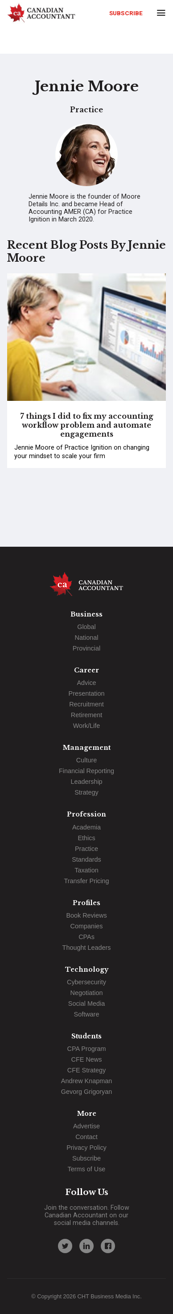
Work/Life (86, 725)
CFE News (86, 1059)
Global (86, 626)
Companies (86, 926)
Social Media (86, 1003)
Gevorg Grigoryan (86, 1091)
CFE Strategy (86, 1070)
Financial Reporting (86, 770)
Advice (86, 682)
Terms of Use (87, 1169)
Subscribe (126, 13)
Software (86, 1014)
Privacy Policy (86, 1147)
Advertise (86, 1126)
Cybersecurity (86, 982)
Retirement (86, 715)
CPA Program (86, 1048)
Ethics (86, 838)
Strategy (86, 792)
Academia (86, 827)
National (87, 637)
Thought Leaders (86, 947)
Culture (86, 760)
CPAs (86, 936)
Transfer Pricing (86, 881)
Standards (86, 859)
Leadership (86, 781)
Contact (86, 1136)
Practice (86, 848)
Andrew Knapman (86, 1080)
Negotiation (86, 992)
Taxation (86, 870)
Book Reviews (86, 915)
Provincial (86, 648)
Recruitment (86, 704)
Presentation (87, 693)
